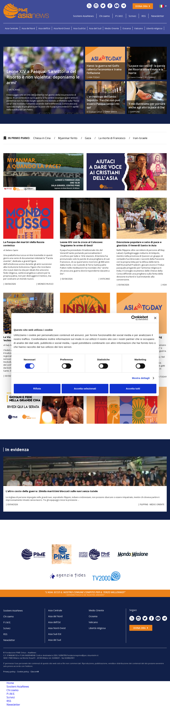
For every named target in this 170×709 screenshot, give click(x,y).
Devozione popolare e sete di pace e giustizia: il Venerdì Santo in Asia (139, 243)
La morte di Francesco (112, 138)
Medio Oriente (112, 28)
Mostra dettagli (141, 378)
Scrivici (132, 16)
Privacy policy (9, 671)
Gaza (88, 138)
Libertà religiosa (154, 28)
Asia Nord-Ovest (62, 28)
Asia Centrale (11, 28)
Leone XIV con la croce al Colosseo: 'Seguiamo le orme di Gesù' (81, 243)
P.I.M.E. (119, 16)
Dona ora (142, 6)
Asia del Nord (28, 28)
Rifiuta (37, 388)
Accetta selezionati (85, 388)
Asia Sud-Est (79, 28)
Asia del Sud (95, 28)
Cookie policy (23, 671)
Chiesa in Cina (41, 138)
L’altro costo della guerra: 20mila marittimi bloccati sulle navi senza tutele (52, 491)
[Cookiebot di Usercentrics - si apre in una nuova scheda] (133, 317)
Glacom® (34, 671)
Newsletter (157, 16)
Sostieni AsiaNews (83, 16)
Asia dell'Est (44, 28)
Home (10, 683)
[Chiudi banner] (155, 318)
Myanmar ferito (67, 138)
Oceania (126, 28)
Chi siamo (104, 16)
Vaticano (138, 28)
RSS (143, 16)
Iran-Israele (140, 138)
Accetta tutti (133, 388)
